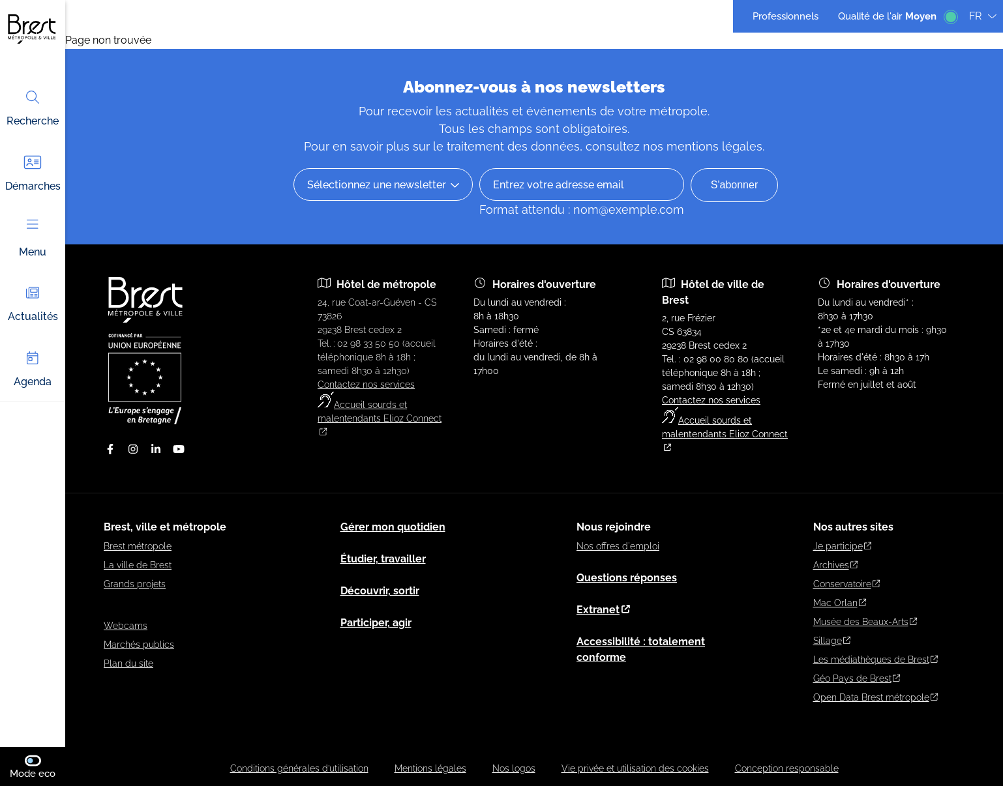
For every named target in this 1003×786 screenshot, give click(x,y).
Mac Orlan (840, 603)
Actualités (33, 303)
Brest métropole (138, 546)
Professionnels (785, 16)
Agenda (33, 368)
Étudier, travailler (383, 559)
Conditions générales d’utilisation (299, 768)
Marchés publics (139, 644)
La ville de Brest (138, 565)
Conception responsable (787, 768)
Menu (32, 239)
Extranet (603, 610)
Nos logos (513, 768)
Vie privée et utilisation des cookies (635, 768)
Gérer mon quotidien (392, 527)
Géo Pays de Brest (857, 678)
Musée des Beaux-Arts (865, 622)
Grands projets (135, 584)
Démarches (33, 172)
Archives (835, 565)
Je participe (842, 546)
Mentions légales (430, 768)
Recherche (33, 107)
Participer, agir (376, 623)
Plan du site (128, 663)
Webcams (125, 625)
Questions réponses (626, 578)
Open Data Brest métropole (875, 697)
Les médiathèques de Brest (875, 659)
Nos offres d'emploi (617, 546)
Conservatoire (846, 584)
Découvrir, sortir (379, 591)
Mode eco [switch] (37, 766)
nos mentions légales (702, 146)
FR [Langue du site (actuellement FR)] (982, 16)
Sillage (832, 640)
